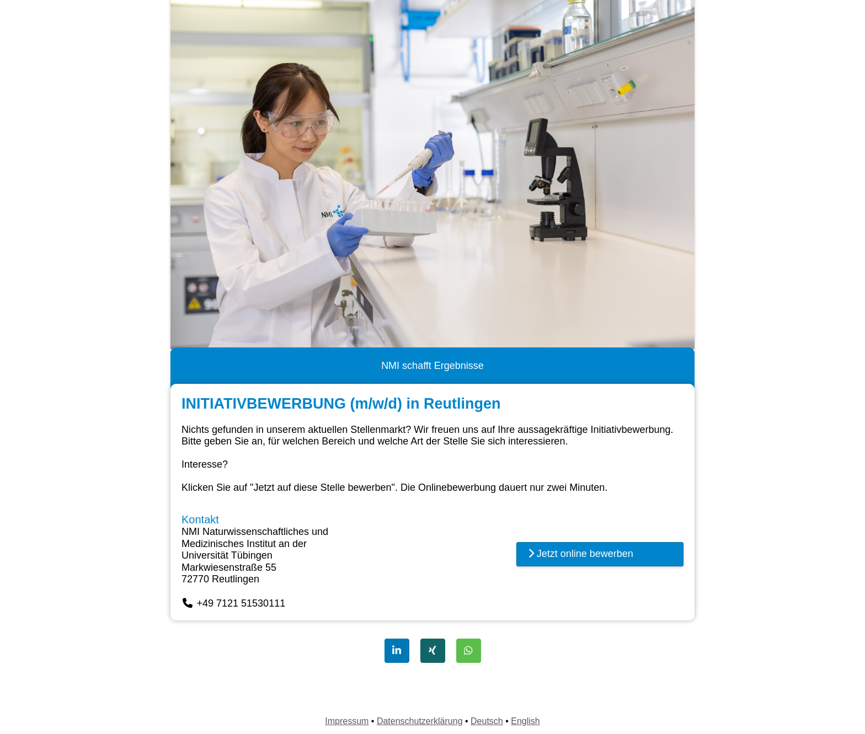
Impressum (347, 721)
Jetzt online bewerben (580, 553)
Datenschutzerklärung (420, 721)
